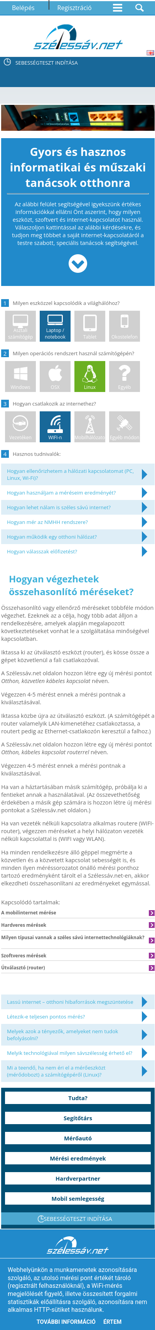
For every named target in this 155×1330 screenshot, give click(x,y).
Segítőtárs (78, 1118)
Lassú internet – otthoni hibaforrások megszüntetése (70, 1001)
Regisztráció (74, 7)
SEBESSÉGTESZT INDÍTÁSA (46, 62)
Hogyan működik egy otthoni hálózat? (52, 536)
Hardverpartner (78, 1178)
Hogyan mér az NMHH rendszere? (47, 522)
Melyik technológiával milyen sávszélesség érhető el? (69, 1052)
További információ (66, 1321)
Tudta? (78, 1098)
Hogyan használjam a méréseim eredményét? (61, 492)
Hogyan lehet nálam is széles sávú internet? (59, 507)
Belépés (23, 7)
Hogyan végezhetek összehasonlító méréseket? (71, 585)
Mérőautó (78, 1138)
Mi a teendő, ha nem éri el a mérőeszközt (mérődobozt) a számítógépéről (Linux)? (56, 1071)
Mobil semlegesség (78, 1198)
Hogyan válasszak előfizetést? (42, 551)
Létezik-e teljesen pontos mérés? (46, 1016)
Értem (112, 1321)
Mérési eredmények (78, 1158)
